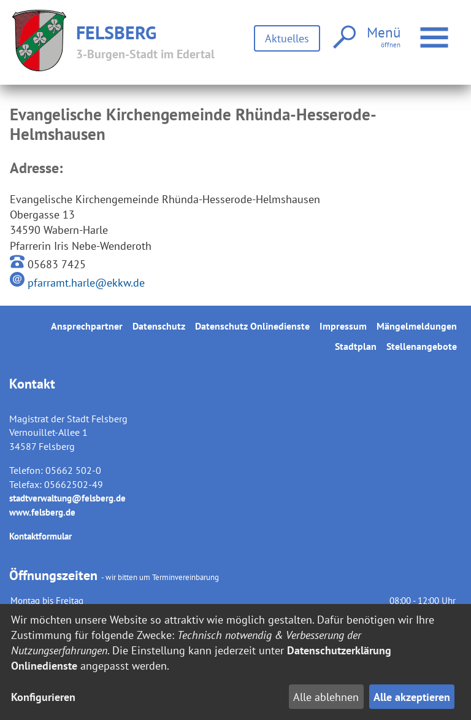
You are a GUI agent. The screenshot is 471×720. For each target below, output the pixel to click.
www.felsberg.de (42, 512)
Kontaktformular (40, 536)
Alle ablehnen (326, 697)
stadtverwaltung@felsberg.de (67, 498)
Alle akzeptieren (411, 697)
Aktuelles (287, 38)
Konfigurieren (43, 697)
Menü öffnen (435, 31)
